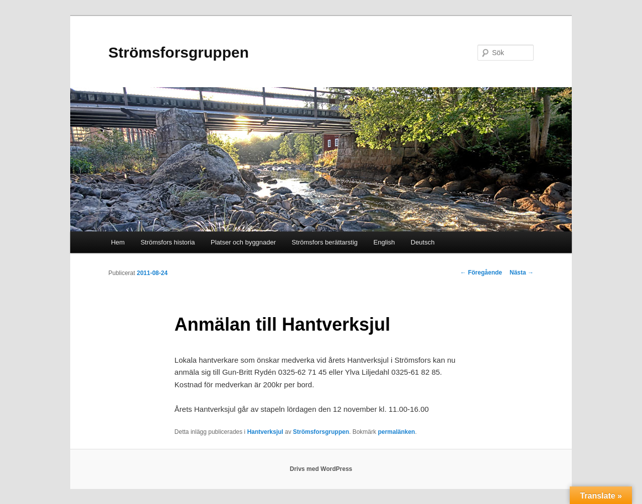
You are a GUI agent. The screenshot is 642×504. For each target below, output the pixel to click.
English (384, 242)
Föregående (481, 272)
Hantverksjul (265, 431)
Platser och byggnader (243, 242)
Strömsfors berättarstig (325, 242)
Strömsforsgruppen (178, 52)
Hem (117, 242)
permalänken (396, 431)
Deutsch (423, 242)
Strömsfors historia (167, 242)
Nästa (522, 272)
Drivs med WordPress (321, 468)
